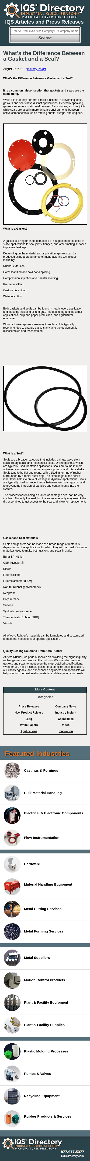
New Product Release (29, 712)
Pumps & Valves (27, 1074)
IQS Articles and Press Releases (44, 22)
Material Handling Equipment (38, 886)
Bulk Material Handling (33, 793)
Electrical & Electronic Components (43, 815)
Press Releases (29, 706)
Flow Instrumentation (31, 838)
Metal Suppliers (27, 958)
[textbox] (45, 31)
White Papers (29, 725)
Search (45, 38)
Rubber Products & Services (37, 1118)
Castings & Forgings (31, 770)
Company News (65, 706)
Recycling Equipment (32, 1096)
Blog (29, 719)
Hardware (22, 864)
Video (65, 725)
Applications (29, 731)
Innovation (66, 731)
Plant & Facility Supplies (34, 1025)
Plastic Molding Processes (36, 1051)
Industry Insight (36, 69)
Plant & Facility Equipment (36, 1002)
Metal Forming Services (33, 931)
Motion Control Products (34, 980)
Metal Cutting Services (33, 909)
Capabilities (65, 719)
